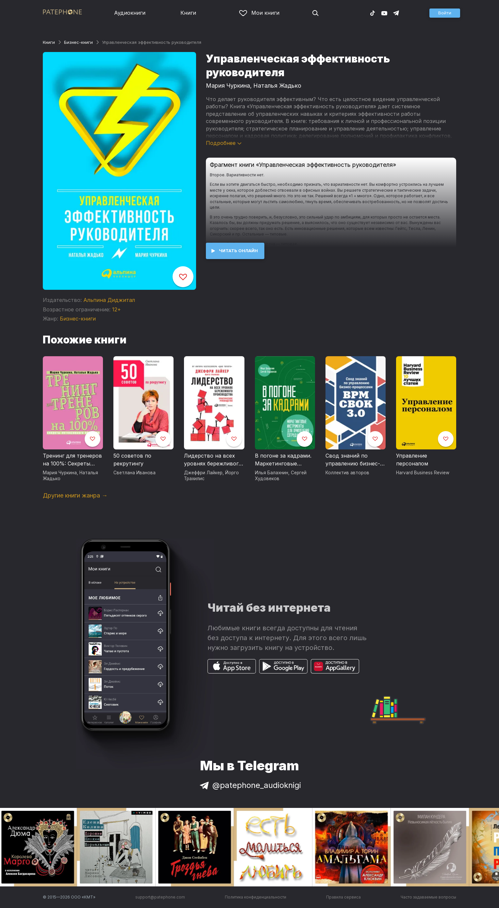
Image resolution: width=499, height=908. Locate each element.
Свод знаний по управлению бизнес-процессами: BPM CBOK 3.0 (352, 459)
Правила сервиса (343, 897)
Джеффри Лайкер (203, 472)
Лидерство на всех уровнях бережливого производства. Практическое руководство (213, 459)
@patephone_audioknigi (249, 785)
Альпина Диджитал (109, 300)
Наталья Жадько (277, 85)
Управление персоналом (412, 459)
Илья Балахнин (271, 472)
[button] (444, 13)
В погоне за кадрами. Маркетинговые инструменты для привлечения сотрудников (283, 459)
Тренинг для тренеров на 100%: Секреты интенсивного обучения (72, 459)
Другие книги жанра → (75, 495)
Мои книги (259, 12)
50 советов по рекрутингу (132, 459)
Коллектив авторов (347, 472)
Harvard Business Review (422, 472)
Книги (188, 12)
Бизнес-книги (78, 42)
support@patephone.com (160, 897)
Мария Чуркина (228, 85)
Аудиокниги (129, 12)
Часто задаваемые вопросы (428, 897)
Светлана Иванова (134, 472)
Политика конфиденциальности (255, 897)
